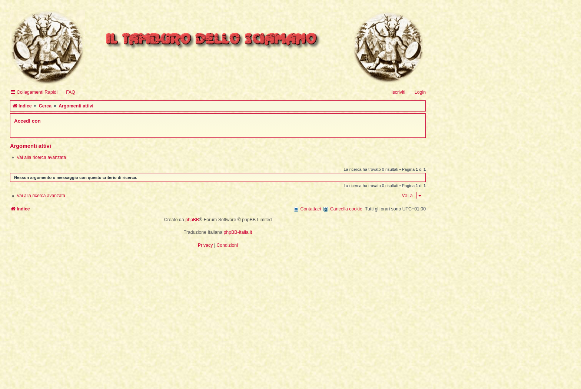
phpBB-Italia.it (238, 232)
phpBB (192, 219)
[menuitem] (67, 92)
